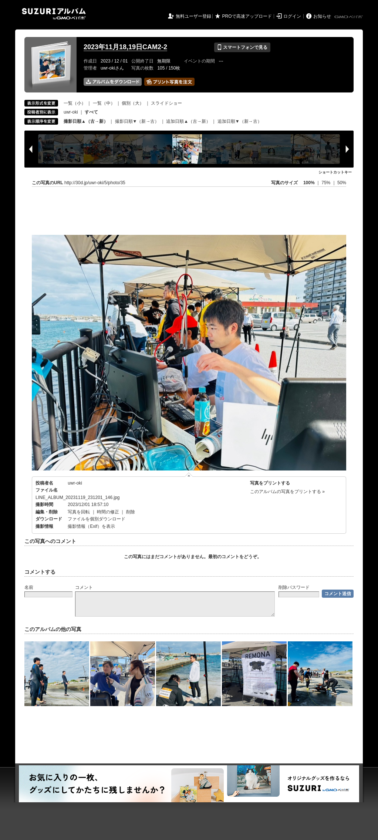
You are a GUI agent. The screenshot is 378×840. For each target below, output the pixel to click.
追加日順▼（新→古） (239, 121)
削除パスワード (294, 587)
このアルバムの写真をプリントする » (287, 491)
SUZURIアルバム (53, 14)
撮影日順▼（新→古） (137, 121)
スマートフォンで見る (242, 47)
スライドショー (166, 103)
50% (341, 182)
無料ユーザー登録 (193, 16)
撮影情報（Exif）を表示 (91, 526)
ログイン (292, 16)
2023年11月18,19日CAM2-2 (125, 47)
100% (309, 182)
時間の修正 (108, 512)
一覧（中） (104, 103)
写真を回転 (79, 512)
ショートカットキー (335, 172)
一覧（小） (75, 103)
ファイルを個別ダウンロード (96, 519)
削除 (130, 512)
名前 (28, 587)
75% (326, 182)
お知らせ (322, 16)
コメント (84, 587)
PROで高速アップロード (247, 16)
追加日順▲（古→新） (188, 121)
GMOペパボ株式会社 (349, 17)
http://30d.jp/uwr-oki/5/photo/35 (94, 182)
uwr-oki (71, 112)
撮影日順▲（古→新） (86, 121)
